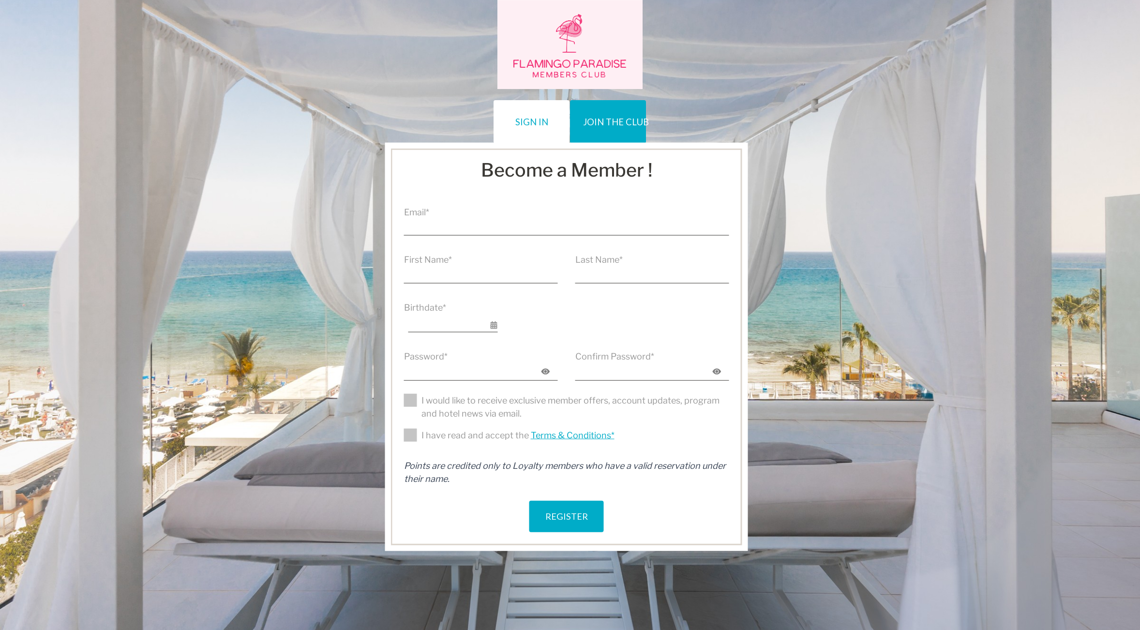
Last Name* (599, 259)
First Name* (428, 259)
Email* (416, 212)
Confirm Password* (614, 355)
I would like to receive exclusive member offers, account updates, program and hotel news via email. (570, 406)
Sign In (478, 116)
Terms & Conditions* (573, 435)
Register (566, 507)
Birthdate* (425, 306)
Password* (426, 355)
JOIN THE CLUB (651, 116)
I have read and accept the (518, 435)
